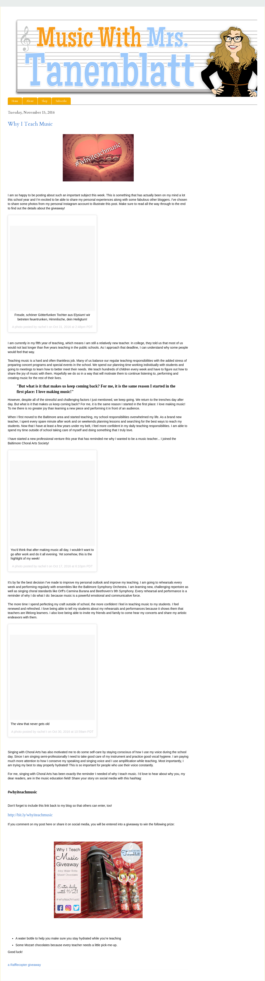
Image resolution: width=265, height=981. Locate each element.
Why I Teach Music (30, 124)
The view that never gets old (30, 724)
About (29, 101)
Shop (44, 101)
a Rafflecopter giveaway (24, 965)
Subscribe (61, 101)
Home (15, 101)
